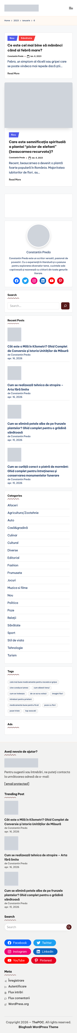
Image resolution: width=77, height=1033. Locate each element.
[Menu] (71, 8)
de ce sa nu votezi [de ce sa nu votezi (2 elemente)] (38, 693)
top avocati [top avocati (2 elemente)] (30, 711)
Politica (12, 603)
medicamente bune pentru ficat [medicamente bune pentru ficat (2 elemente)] (24, 705)
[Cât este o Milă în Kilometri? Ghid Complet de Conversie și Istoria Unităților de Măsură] (14, 334)
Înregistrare (16, 980)
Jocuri (11, 580)
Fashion (12, 565)
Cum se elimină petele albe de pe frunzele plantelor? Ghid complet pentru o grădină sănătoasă (36, 428)
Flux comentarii (19, 998)
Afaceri (12, 505)
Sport (11, 633)
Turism (12, 655)
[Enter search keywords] (38, 927)
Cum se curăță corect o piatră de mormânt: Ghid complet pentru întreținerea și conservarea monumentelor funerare (38, 471)
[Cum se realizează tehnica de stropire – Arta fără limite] (14, 373)
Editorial (13, 558)
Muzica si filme (17, 588)
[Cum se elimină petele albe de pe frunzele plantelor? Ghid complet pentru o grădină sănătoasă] (14, 412)
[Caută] (65, 305)
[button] (69, 927)
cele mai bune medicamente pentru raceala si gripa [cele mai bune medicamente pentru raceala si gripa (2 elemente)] (33, 682)
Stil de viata (15, 640)
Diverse (12, 550)
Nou (12, 38)
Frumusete (14, 573)
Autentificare (17, 986)
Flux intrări (15, 992)
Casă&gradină (17, 528)
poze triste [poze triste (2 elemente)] (15, 711)
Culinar (12, 535)
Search (12, 295)
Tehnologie (15, 648)
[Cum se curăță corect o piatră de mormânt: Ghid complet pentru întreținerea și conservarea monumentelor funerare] (14, 455)
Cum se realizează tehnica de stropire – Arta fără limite (35, 387)
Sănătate (26, 38)
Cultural (12, 543)
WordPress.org (18, 1004)
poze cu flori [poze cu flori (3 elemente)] (50, 705)
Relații (11, 618)
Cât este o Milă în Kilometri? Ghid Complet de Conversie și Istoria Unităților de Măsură (37, 349)
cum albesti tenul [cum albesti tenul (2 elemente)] (41, 688)
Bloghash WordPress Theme (38, 1027)
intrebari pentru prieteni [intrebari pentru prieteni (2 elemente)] (21, 699)
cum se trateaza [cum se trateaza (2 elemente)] (17, 693)
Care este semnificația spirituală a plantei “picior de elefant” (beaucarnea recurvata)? (37, 147)
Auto (10, 520)
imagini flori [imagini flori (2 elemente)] (57, 693)
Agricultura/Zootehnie (22, 513)
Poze (10, 610)
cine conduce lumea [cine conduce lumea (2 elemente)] (19, 688)
